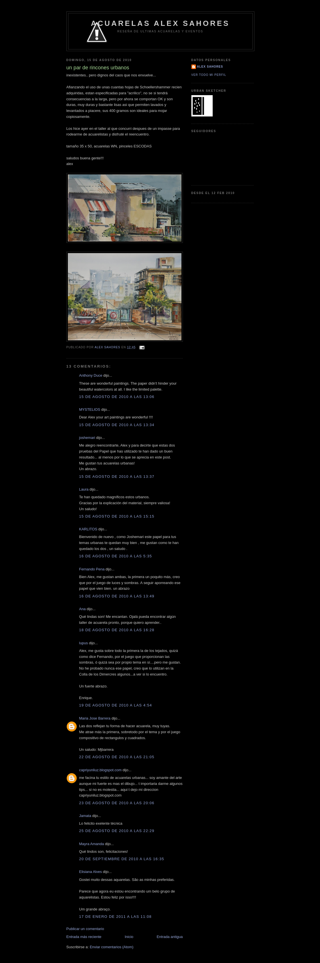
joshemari (87, 437)
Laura (84, 489)
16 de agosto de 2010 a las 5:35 (115, 556)
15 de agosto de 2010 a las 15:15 (116, 516)
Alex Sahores (210, 66)
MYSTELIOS (90, 409)
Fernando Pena (92, 569)
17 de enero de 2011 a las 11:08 (115, 916)
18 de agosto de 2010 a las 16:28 (116, 630)
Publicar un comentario (85, 929)
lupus (83, 643)
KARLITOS (88, 529)
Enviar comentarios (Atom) (111, 947)
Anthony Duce (91, 375)
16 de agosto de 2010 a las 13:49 (116, 596)
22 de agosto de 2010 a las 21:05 (116, 757)
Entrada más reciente (84, 937)
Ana (82, 609)
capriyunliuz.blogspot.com (100, 770)
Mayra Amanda (91, 844)
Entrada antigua (170, 937)
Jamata (85, 816)
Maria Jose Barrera (95, 718)
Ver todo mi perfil (208, 74)
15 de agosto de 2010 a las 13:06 (116, 397)
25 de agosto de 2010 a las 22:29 (116, 831)
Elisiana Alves (90, 872)
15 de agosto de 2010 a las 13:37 (116, 476)
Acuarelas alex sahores (160, 23)
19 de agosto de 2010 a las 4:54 (115, 705)
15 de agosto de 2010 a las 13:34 (116, 425)
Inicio (129, 937)
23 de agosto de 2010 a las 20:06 (116, 803)
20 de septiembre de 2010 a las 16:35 (121, 859)
